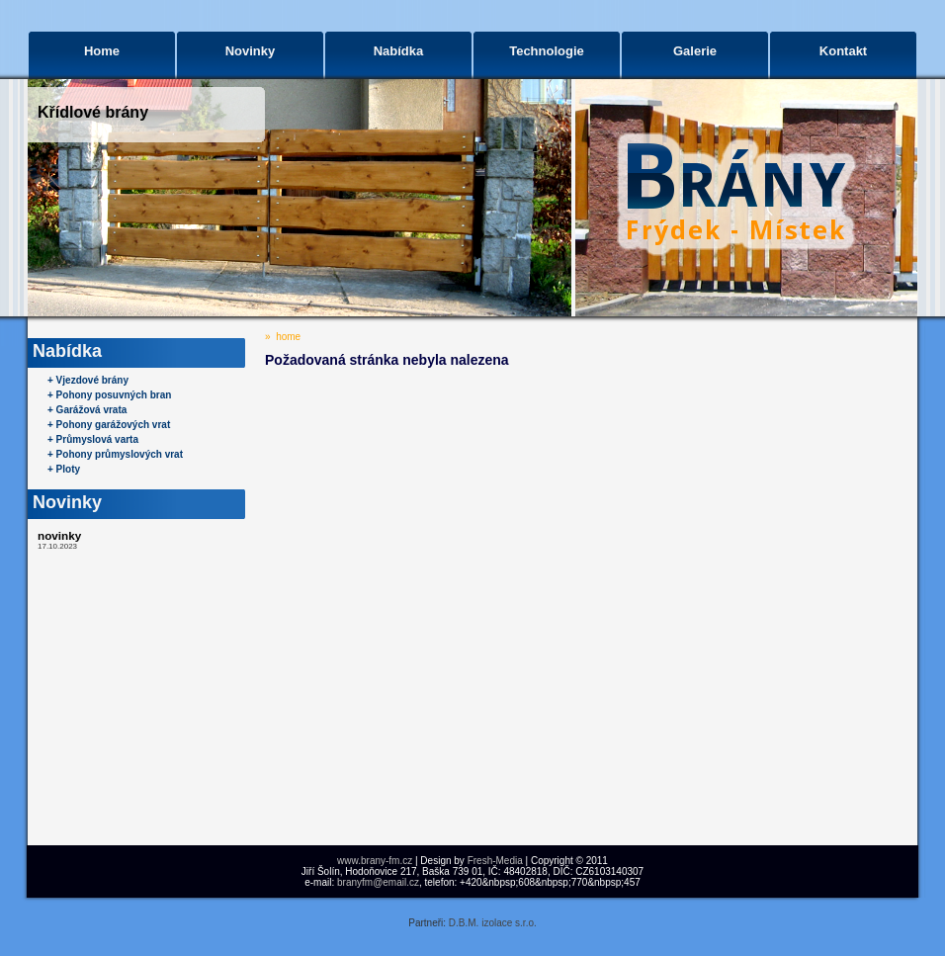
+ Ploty (63, 469)
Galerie (695, 50)
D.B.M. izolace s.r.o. (493, 922)
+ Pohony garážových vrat (108, 424)
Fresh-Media (495, 860)
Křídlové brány (93, 112)
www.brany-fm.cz (374, 860)
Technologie (546, 50)
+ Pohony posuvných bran (109, 395)
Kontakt (843, 50)
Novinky (250, 50)
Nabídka (399, 50)
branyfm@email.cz (378, 882)
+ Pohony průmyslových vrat (115, 454)
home (288, 336)
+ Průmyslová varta (92, 439)
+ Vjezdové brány (88, 380)
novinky (59, 535)
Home (102, 50)
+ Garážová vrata (87, 409)
